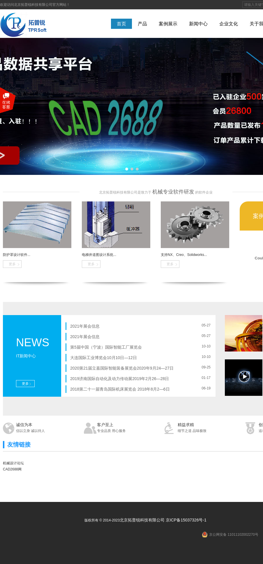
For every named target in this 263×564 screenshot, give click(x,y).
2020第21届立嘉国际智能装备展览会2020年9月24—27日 (122, 368)
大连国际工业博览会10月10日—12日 (103, 357)
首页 (121, 23)
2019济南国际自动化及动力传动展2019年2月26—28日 (119, 378)
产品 (142, 23)
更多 (12, 264)
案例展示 (168, 23)
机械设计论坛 (13, 463)
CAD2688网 (12, 469)
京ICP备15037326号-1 (186, 520)
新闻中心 (198, 23)
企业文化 (228, 23)
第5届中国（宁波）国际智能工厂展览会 (106, 347)
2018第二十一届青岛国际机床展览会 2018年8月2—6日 (120, 389)
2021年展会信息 (85, 326)
